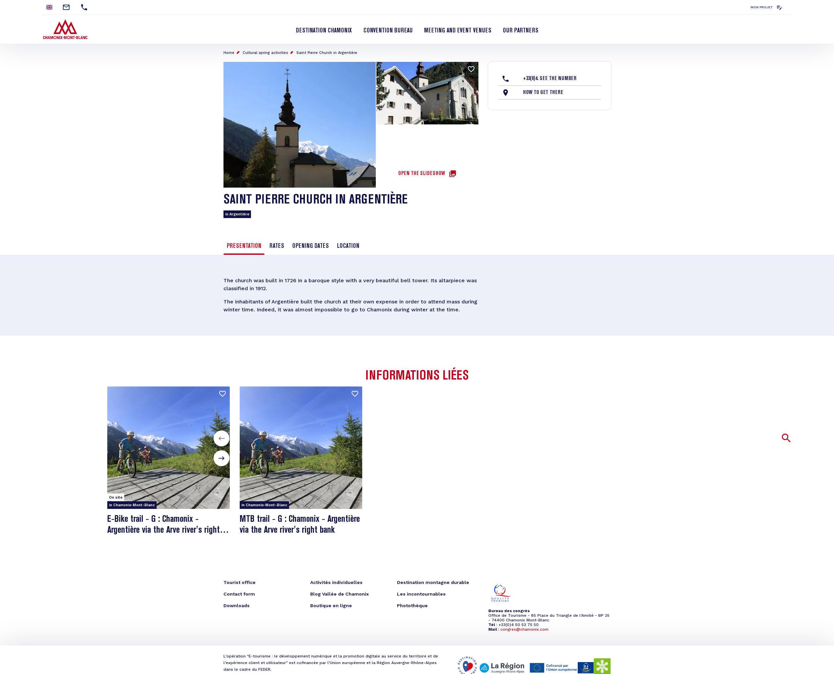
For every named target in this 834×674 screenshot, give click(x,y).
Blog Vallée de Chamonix (339, 594)
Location (348, 246)
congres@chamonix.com (524, 629)
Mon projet (762, 7)
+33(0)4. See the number (549, 78)
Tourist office (239, 582)
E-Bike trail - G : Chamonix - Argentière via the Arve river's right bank (163, 530)
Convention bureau (388, 30)
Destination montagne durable (433, 582)
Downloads (236, 605)
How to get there (543, 92)
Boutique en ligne (331, 605)
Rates (277, 246)
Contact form (239, 594)
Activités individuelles (336, 582)
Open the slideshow (421, 173)
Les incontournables (421, 594)
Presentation (244, 246)
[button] (221, 438)
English (49, 7)
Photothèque (412, 605)
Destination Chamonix (324, 30)
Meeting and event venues (457, 30)
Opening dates (310, 246)
